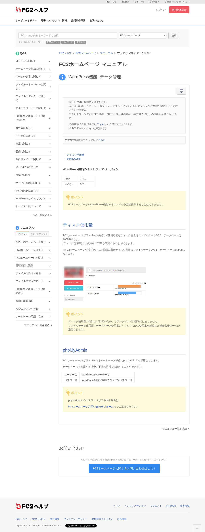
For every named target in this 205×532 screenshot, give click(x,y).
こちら (100, 124)
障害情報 (184, 505)
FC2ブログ (154, 2)
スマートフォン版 (39, 234)
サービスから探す (26, 20)
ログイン (161, 9)
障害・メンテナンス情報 (54, 20)
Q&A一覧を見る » (42, 214)
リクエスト (156, 505)
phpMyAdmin (73, 158)
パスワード (68, 42)
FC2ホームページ (86, 53)
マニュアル (106, 53)
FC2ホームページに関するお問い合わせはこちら (124, 468)
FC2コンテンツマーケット (176, 2)
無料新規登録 (179, 9)
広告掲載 (122, 519)
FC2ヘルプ (65, 53)
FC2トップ (111, 2)
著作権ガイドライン (102, 519)
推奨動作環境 (78, 20)
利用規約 (171, 505)
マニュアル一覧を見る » (175, 428)
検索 (173, 35)
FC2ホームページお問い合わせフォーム (91, 406)
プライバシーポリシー (75, 519)
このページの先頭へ (197, 528)
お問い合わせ (97, 20)
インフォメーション (135, 505)
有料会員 (81, 42)
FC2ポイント (53, 42)
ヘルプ (116, 505)
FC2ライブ (139, 2)
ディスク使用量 (75, 154)
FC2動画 (125, 2)
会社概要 (54, 519)
